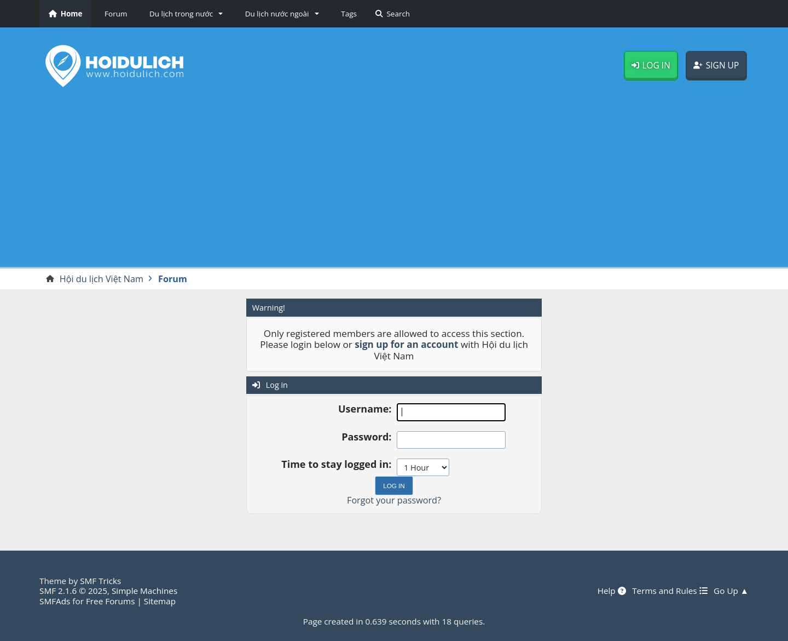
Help (612, 591)
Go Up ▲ (731, 591)
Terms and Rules (669, 591)
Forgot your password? (394, 500)
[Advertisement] (394, 181)
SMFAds (54, 601)
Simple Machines (144, 590)
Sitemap (160, 601)
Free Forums (110, 601)
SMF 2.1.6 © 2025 (73, 590)
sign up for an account (406, 344)
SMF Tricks (100, 580)
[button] (184, 13)
